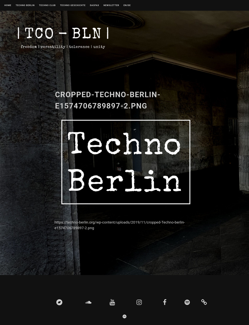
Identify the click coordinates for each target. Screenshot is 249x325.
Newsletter (111, 5)
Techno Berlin (25, 5)
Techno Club (47, 5)
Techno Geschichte (72, 5)
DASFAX (94, 5)
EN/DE (127, 5)
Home (7, 5)
